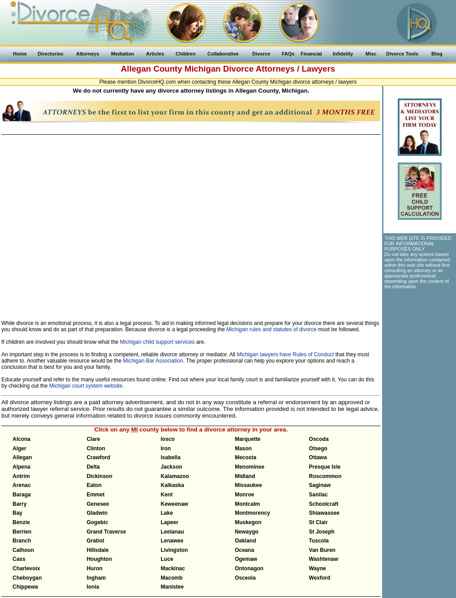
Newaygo (246, 532)
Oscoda (319, 439)
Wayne (317, 568)
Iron (166, 448)
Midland (245, 476)
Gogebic (97, 522)
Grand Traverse (106, 532)
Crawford (98, 457)
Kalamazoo (175, 476)
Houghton (99, 559)
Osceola (245, 578)
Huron (94, 568)
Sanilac (318, 494)
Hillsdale (97, 550)
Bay (17, 513)
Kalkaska (172, 485)
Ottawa (318, 457)
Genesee (97, 504)
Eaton (93, 485)
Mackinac (173, 568)
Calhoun (23, 550)
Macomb (172, 578)
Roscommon (325, 476)
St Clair (318, 522)
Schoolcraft (324, 504)
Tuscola (319, 541)
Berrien (22, 532)
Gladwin (97, 513)
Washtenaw (324, 559)
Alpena (21, 467)
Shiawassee (324, 513)
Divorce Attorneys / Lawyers (279, 68)
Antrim (21, 476)
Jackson (171, 467)
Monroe (244, 494)
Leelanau (172, 532)
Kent (167, 494)
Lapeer (169, 522)
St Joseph (322, 532)
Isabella (171, 457)
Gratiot (95, 541)
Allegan (22, 457)
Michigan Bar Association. (154, 361)
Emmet (95, 494)
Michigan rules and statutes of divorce (271, 329)
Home (20, 53)
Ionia (92, 587)
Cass (19, 559)
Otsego (318, 448)
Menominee (249, 467)
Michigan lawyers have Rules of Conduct (285, 354)
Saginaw (320, 485)
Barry (19, 504)
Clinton (95, 448)
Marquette (247, 439)
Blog (436, 53)
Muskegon (248, 522)
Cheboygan (27, 578)
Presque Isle (325, 467)
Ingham (96, 578)
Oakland (245, 541)
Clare (93, 439)
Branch (22, 541)
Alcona (21, 439)
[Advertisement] (419, 343)
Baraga (22, 494)
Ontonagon (249, 568)
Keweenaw (174, 504)
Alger (19, 448)
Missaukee (248, 485)
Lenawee (172, 541)
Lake (167, 513)
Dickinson (99, 476)
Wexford (320, 578)
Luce (167, 559)
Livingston (174, 550)
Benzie (21, 522)
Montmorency (252, 513)
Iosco (168, 439)
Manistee (172, 587)
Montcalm (247, 504)
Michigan (203, 68)
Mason (243, 448)
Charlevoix (26, 568)
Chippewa (25, 587)
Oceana (244, 550)
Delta (92, 467)
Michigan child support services (157, 342)
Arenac (22, 485)
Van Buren (322, 550)
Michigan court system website (85, 386)
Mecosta (245, 457)
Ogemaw (246, 559)
